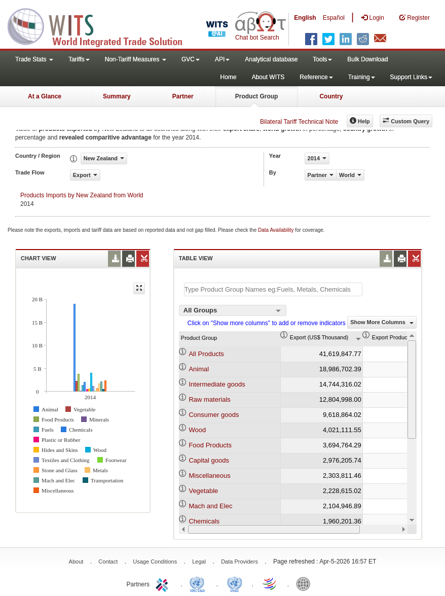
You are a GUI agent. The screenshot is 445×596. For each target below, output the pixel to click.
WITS (101, 25)
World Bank (305, 583)
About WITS (268, 77)
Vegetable (203, 491)
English (305, 17)
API (222, 59)
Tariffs (79, 59)
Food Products (210, 445)
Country (331, 96)
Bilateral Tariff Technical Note (299, 121)
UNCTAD (199, 583)
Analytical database (271, 59)
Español (334, 17)
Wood (197, 430)
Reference (316, 77)
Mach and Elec (210, 506)
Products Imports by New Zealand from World (81, 195)
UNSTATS (235, 583)
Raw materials (209, 399)
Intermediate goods (217, 384)
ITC (164, 583)
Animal (199, 369)
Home (228, 77)
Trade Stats (34, 59)
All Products (206, 354)
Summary (117, 96)
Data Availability (276, 230)
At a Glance (44, 96)
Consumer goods (214, 414)
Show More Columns (382, 322)
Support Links (411, 77)
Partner (183, 96)
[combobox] (232, 310)
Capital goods (209, 460)
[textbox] (273, 289)
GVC (190, 59)
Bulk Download (367, 59)
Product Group (256, 96)
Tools (322, 59)
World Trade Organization (270, 583)
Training (361, 77)
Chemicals (204, 521)
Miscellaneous (209, 475)
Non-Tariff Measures (135, 59)
